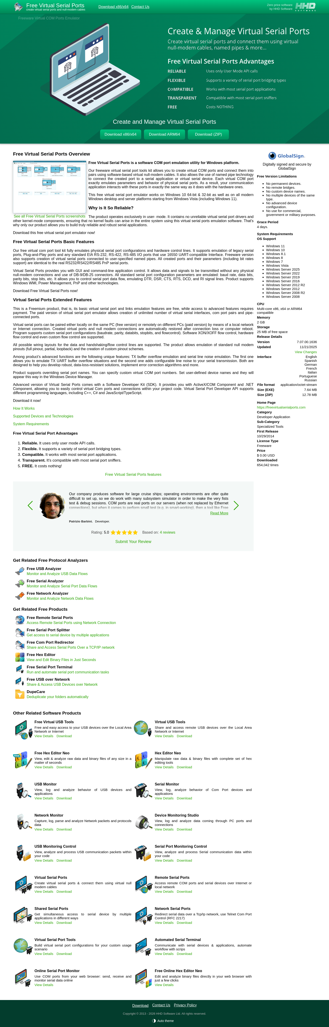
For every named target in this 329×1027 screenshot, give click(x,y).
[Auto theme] (164, 1020)
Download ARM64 (164, 134)
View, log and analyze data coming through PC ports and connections (203, 823)
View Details (43, 736)
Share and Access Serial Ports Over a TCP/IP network (70, 647)
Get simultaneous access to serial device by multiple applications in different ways (82, 916)
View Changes (306, 352)
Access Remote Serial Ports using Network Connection (71, 623)
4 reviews (167, 532)
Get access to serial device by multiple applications (68, 635)
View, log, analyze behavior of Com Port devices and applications (203, 792)
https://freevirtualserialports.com (281, 407)
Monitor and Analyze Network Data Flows (60, 598)
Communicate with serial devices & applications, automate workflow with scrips (203, 947)
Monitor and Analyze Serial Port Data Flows (62, 586)
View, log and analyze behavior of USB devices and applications (82, 792)
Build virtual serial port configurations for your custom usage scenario (82, 947)
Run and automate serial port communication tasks (68, 672)
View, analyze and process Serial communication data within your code (203, 854)
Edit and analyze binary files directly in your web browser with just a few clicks (203, 978)
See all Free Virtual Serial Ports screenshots (49, 216)
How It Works (24, 408)
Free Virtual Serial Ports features (133, 474)
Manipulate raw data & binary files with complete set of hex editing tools (203, 760)
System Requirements (31, 424)
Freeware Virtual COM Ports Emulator (49, 18)
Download (64, 736)
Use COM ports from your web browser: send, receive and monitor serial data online (82, 978)
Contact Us (140, 7)
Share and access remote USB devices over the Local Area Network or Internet (203, 729)
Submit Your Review (133, 541)
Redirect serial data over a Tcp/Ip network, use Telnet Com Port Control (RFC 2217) (203, 916)
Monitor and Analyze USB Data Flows (57, 574)
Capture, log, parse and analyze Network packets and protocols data (82, 823)
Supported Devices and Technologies (43, 416)
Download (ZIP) (208, 134)
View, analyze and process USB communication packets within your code (82, 854)
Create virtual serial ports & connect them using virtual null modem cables (82, 885)
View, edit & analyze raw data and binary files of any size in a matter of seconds (82, 760)
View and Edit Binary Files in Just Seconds (61, 660)
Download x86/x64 (113, 7)
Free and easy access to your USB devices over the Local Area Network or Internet (82, 729)
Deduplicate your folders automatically (57, 697)
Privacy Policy (185, 1005)
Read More (219, 513)
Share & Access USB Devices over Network (62, 684)
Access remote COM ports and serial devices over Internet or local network (203, 885)
